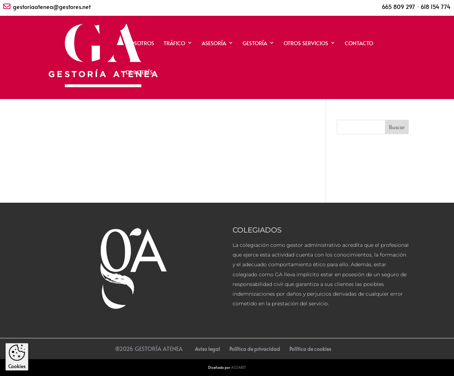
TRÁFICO (174, 44)
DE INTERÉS (139, 73)
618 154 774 (435, 6)
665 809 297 (398, 6)
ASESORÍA (214, 44)
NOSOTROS (140, 44)
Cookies (17, 357)
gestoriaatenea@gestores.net (52, 6)
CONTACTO (359, 44)
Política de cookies (310, 349)
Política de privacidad (254, 349)
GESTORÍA (255, 44)
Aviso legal (207, 349)
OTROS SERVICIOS (306, 44)
